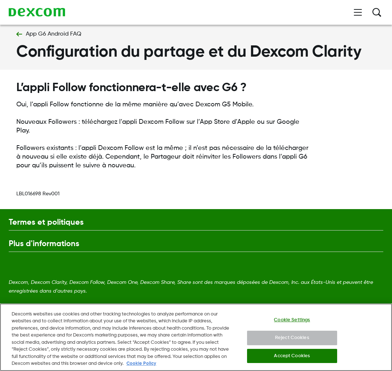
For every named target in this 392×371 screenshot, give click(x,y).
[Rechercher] (376, 12)
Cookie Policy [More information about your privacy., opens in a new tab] (141, 365)
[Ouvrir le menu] (357, 12)
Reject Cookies (292, 340)
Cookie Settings (292, 321)
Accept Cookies (292, 357)
